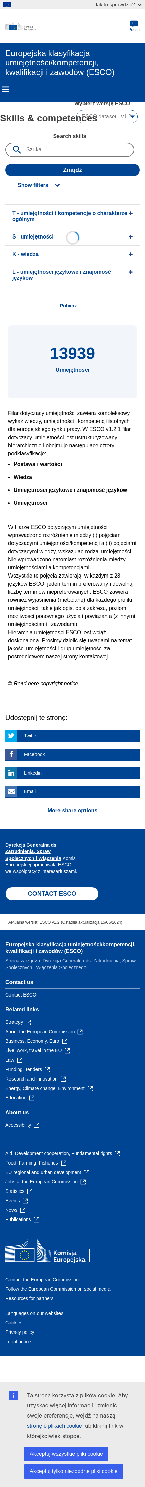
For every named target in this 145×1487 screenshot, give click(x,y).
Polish (134, 26)
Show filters (33, 185)
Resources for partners (29, 1298)
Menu (5, 89)
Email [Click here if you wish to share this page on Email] (30, 791)
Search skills (70, 136)
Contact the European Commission (42, 1279)
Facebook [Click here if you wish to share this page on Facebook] (34, 754)
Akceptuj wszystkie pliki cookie (66, 1454)
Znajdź (72, 170)
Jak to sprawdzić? (118, 4)
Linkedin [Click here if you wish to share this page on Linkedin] (33, 773)
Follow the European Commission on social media (57, 1289)
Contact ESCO (21, 995)
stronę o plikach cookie (55, 1426)
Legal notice (18, 1341)
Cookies (14, 1322)
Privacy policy (19, 1332)
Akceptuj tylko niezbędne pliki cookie (74, 1471)
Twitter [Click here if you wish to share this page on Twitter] (31, 735)
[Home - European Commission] (66, 26)
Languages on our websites (34, 1313)
